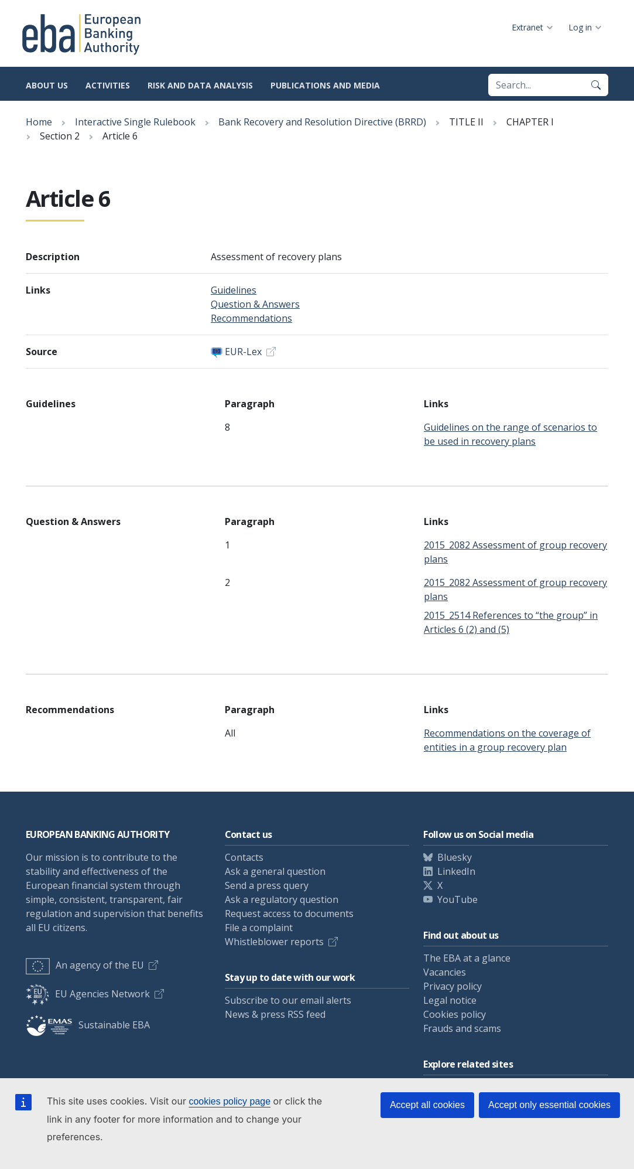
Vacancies (444, 972)
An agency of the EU (85, 965)
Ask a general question (275, 871)
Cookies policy (454, 1014)
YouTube (457, 899)
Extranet (527, 27)
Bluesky (454, 857)
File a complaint (259, 927)
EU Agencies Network (88, 993)
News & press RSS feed (275, 1014)
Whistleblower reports (274, 941)
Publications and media (325, 85)
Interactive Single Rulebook (135, 121)
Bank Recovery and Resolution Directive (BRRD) (322, 121)
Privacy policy (452, 986)
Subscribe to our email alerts (288, 1000)
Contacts (244, 857)
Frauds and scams (462, 1028)
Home (39, 121)
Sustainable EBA (88, 1024)
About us (47, 85)
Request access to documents (289, 913)
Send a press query (267, 885)
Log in (580, 27)
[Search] (596, 85)
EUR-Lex (243, 351)
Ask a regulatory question (281, 899)
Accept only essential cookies (549, 1105)
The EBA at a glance (466, 958)
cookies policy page (229, 1101)
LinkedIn (456, 871)
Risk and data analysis (200, 85)
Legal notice (450, 1000)
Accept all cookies (427, 1105)
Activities (107, 85)
